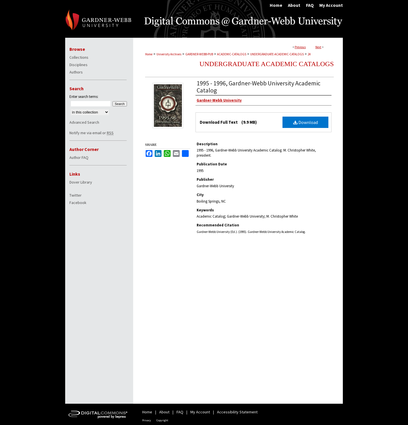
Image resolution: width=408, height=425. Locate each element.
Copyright (162, 420)
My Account (200, 412)
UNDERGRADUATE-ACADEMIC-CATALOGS (277, 54)
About (164, 412)
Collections (78, 57)
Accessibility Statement (237, 412)
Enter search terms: (83, 96)
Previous (300, 47)
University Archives (168, 54)
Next (318, 47)
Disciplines (78, 64)
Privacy (146, 420)
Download (305, 122)
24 (309, 54)
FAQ (180, 412)
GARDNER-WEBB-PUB (199, 54)
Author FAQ (78, 157)
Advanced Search (84, 122)
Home (148, 54)
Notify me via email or (91, 132)
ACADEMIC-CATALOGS (231, 54)
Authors (76, 72)
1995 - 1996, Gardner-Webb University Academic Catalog (258, 86)
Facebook (77, 202)
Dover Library (80, 182)
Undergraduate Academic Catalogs (266, 64)
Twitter (75, 195)
